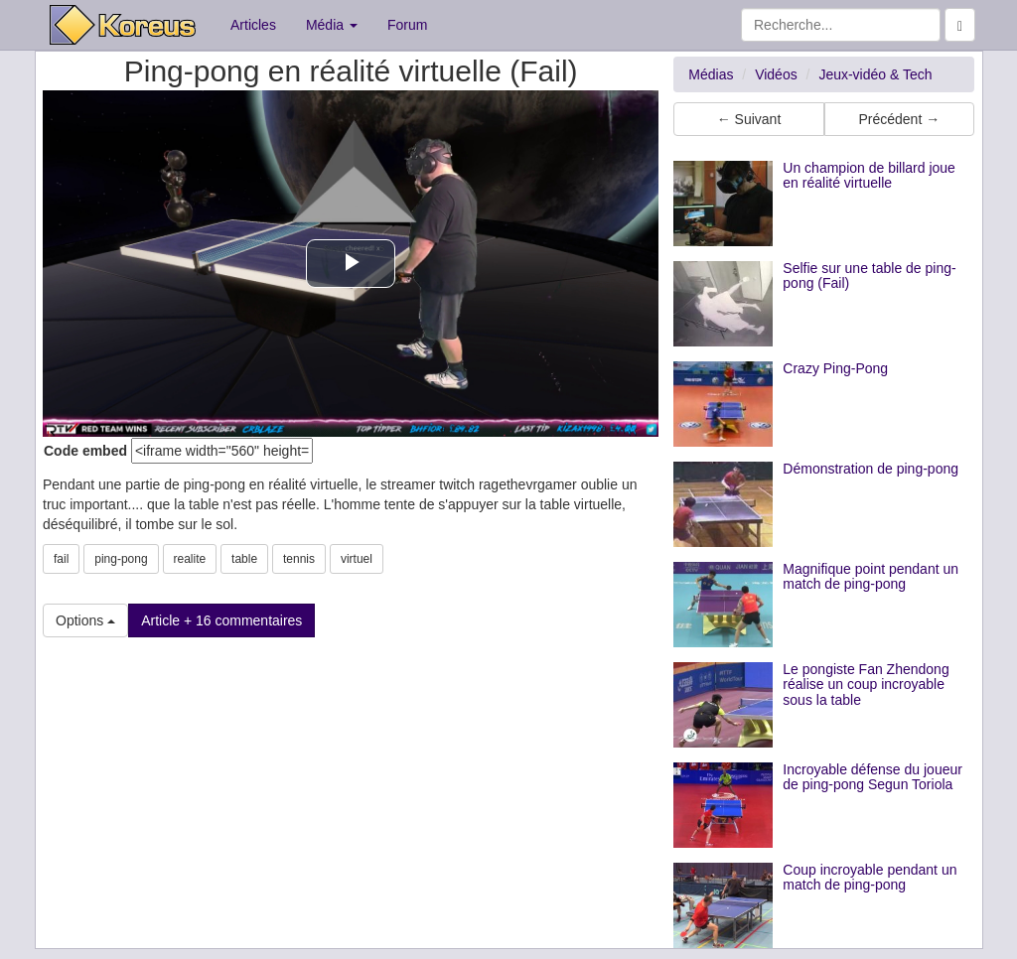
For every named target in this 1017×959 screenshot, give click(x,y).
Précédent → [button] (899, 119)
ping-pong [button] (120, 559)
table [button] (244, 559)
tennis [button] (299, 559)
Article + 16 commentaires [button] (221, 620)
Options (85, 620)
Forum (407, 25)
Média (332, 25)
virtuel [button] (356, 559)
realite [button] (190, 559)
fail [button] (61, 559)
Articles (253, 25)
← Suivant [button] (749, 119)
